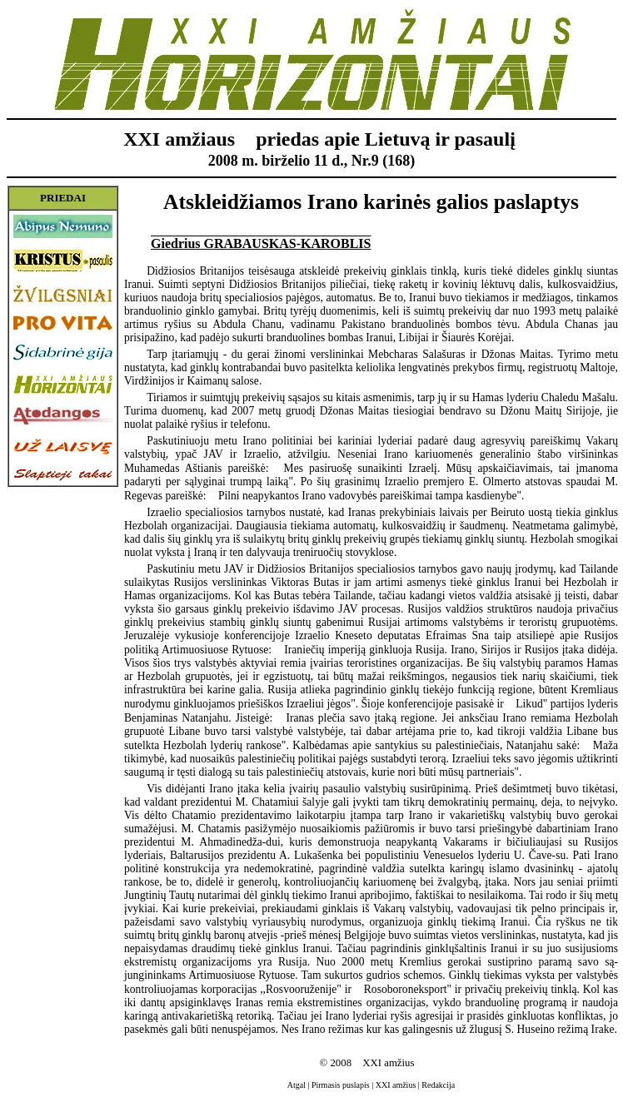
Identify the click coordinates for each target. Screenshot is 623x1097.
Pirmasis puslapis (341, 1085)
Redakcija (438, 1085)
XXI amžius (396, 1085)
